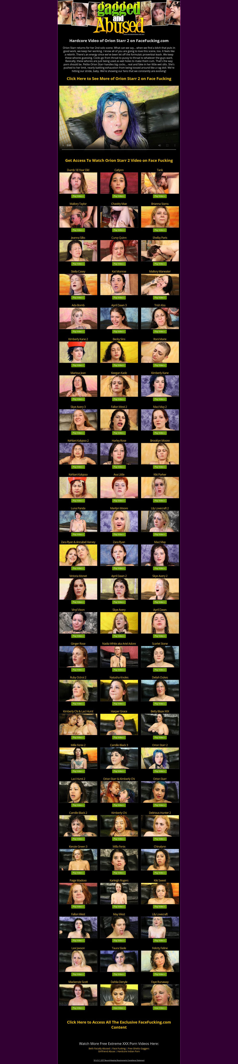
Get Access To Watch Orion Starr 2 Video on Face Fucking (119, 160)
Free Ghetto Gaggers (138, 1048)
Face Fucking (119, 1048)
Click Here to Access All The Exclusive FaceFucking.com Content (119, 1024)
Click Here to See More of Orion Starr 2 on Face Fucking (119, 78)
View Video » (119, 1008)
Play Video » (78, 196)
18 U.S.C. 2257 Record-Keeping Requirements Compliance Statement (119, 1060)
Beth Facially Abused (99, 1048)
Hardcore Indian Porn (128, 1051)
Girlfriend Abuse (106, 1051)
